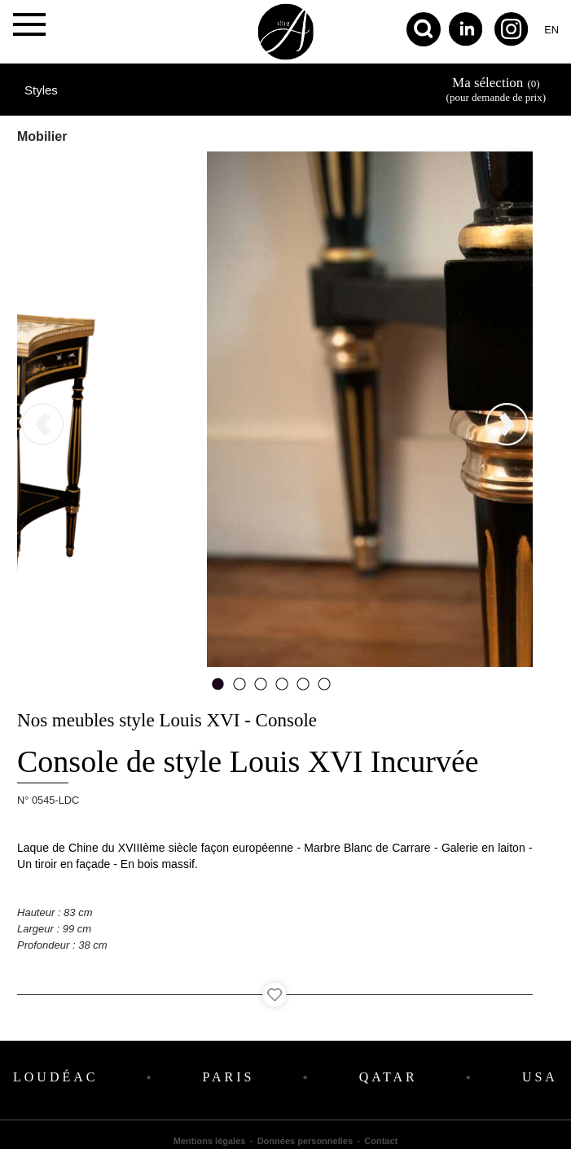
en (551, 30)
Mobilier (42, 136)
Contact (381, 1141)
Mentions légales (209, 1141)
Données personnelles (305, 1141)
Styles (41, 90)
